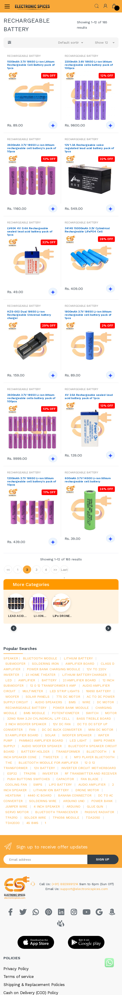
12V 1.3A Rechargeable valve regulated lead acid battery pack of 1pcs (89, 148)
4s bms (32, 823)
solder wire (35, 817)
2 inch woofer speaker (25, 724)
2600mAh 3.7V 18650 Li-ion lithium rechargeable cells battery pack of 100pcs (31, 398)
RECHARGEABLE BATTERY (24, 55)
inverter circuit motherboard (88, 768)
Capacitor (65, 779)
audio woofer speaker (42, 746)
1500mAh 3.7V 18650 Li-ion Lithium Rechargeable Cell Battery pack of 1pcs (31, 65)
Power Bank (102, 801)
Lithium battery (78, 658)
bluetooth (96, 751)
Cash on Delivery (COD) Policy (30, 992)
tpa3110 (11, 817)
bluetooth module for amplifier (48, 762)
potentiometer (65, 713)
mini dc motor (100, 729)
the (8, 762)
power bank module (71, 707)
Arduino (73, 806)
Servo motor (16, 812)
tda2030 (12, 823)
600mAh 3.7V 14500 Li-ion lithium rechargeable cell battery (87, 480)
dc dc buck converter (62, 729)
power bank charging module (53, 669)
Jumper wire (16, 806)
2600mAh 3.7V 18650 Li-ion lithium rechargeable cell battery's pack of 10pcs (31, 148)
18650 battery (98, 691)
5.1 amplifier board (21, 735)
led (8, 680)
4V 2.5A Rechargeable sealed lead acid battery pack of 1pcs (89, 396)
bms (72, 702)
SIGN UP (102, 859)
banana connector (75, 795)
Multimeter (32, 691)
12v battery (44, 768)
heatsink (13, 795)
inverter (50, 773)
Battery (49, 680)
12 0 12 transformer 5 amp (53, 685)
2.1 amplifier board (79, 680)
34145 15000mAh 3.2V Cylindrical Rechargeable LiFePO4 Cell (87, 230)
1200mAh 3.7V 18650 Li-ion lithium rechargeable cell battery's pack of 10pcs (31, 481)
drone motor (87, 790)
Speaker (10, 658)
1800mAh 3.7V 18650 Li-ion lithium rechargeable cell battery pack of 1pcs (88, 315)
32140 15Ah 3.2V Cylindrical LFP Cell (38, 718)
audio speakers (48, 702)
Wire (86, 702)
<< (8, 569)
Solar (50, 735)
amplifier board (79, 663)
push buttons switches (28, 779)
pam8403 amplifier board (41, 740)
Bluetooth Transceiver (56, 812)
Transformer (68, 751)
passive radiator (99, 812)
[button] (96, 6)
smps (37, 784)
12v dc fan (62, 724)
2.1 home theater (40, 674)
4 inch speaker (47, 806)
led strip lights (64, 691)
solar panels (37, 696)
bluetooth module (40, 658)
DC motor (105, 702)
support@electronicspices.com (84, 889)
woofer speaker (77, 735)
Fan (32, 729)
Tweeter (51, 757)
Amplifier (26, 680)
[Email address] (45, 859)
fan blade (90, 779)
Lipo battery (60, 784)
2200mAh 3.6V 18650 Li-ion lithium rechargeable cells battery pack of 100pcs (89, 65)
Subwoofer (15, 663)
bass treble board (93, 718)
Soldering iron (45, 663)
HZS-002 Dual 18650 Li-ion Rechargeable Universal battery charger (29, 315)
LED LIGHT (78, 740)
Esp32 (12, 773)
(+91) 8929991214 (65, 884)
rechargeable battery (25, 707)
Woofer (12, 696)
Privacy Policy (16, 968)
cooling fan (16, 784)
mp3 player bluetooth (94, 757)
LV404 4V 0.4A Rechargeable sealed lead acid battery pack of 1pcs (29, 231)
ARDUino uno (74, 801)
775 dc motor (68, 696)
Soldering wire (42, 801)
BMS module (34, 713)
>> (55, 569)
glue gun (95, 806)
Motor (110, 713)
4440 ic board (39, 795)
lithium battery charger (84, 674)
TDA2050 (93, 817)
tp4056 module (66, 817)
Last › (64, 571)
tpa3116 (30, 773)
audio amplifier (92, 784)
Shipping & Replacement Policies (34, 984)
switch (92, 713)
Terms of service (18, 976)
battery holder (35, 751)
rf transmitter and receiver (91, 773)
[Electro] (26, 6)
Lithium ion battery (51, 790)
